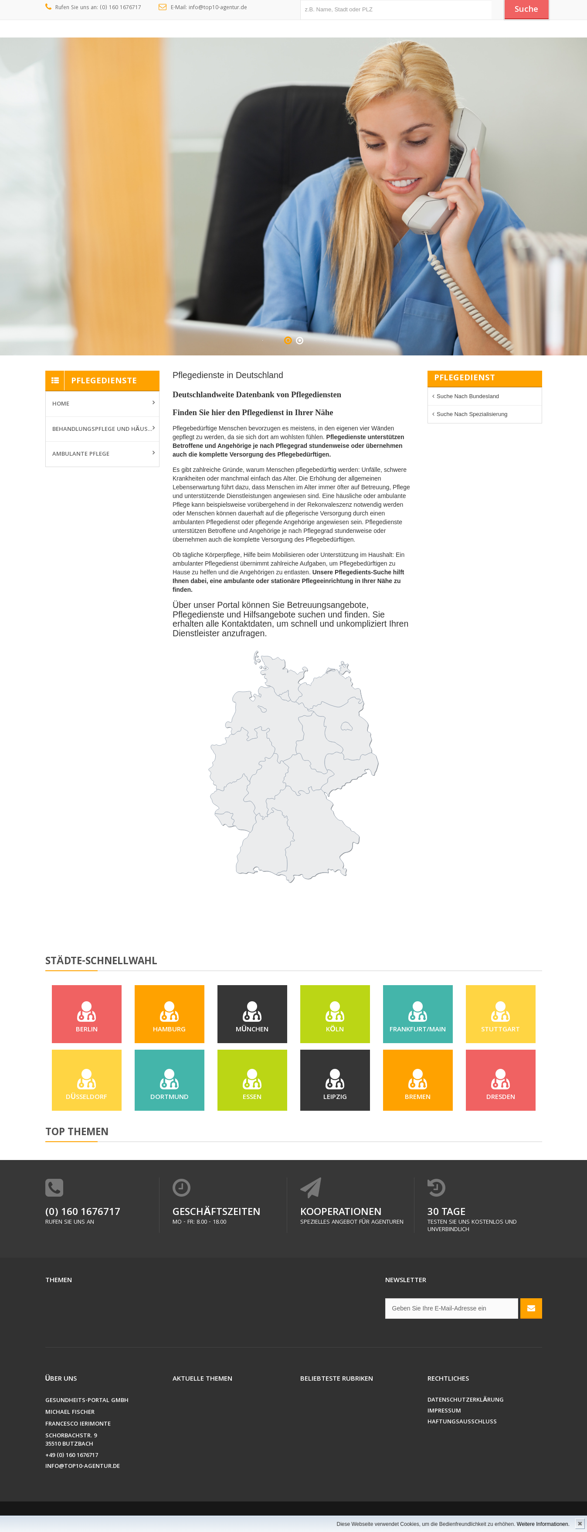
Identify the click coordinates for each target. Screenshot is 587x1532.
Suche (526, 10)
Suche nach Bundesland (468, 396)
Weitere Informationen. (543, 1524)
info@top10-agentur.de (82, 1467)
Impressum (444, 1411)
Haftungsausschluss (462, 1422)
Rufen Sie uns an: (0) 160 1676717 (93, 8)
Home (60, 404)
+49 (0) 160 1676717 (71, 1456)
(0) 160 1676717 (82, 1213)
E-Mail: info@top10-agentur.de (203, 8)
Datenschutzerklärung (466, 1400)
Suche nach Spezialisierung (472, 414)
